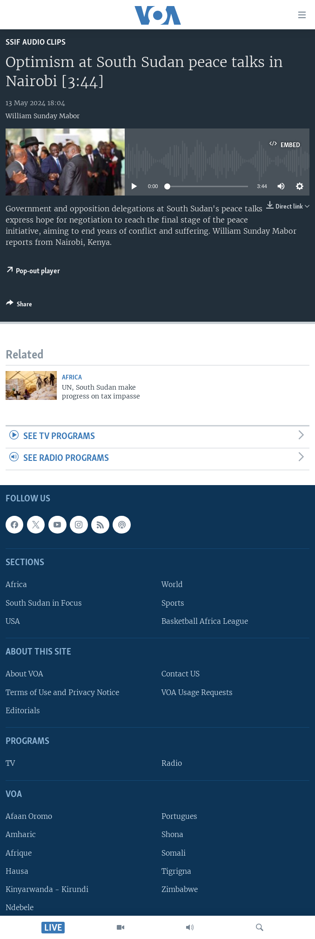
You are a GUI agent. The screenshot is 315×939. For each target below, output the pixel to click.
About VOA (24, 673)
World (172, 584)
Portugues (179, 816)
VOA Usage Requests (197, 692)
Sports (172, 602)
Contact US (180, 673)
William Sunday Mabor (43, 116)
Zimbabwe (179, 889)
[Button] (19, 306)
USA (13, 620)
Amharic (21, 834)
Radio (171, 763)
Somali (173, 852)
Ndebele (20, 907)
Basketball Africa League (204, 620)
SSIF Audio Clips (36, 43)
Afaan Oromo (29, 816)
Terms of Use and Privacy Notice (62, 692)
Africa (72, 377)
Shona (172, 834)
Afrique (19, 852)
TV (10, 763)
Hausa (17, 870)
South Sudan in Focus (44, 602)
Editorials (23, 710)
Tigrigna (176, 870)
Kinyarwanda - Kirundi (47, 889)
